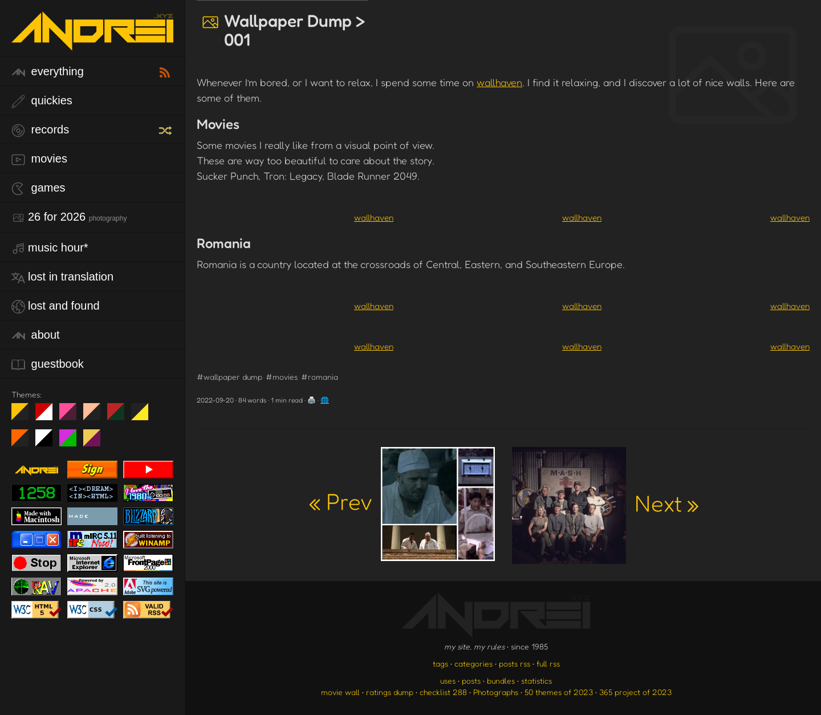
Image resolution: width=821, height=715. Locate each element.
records (40, 130)
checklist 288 (443, 692)
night (24, 416)
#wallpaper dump (229, 376)
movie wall (340, 692)
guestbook (47, 365)
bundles (501, 680)
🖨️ (311, 400)
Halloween (24, 442)
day (48, 416)
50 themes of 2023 (559, 692)
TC (96, 442)
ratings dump (389, 692)
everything (47, 72)
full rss (548, 663)
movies (39, 159)
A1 (72, 442)
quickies (41, 101)
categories (473, 663)
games (38, 188)
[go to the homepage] (92, 43)
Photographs (495, 692)
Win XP (163, 411)
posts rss (514, 663)
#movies (282, 376)
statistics (536, 680)
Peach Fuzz (96, 416)
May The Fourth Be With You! (144, 416)
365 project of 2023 (635, 692)
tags (440, 663)
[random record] (166, 129)
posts (471, 680)
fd (71, 416)
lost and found (55, 306)
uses (448, 680)
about (35, 335)
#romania (319, 376)
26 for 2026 (69, 217)
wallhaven (499, 82)
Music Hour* (49, 248)
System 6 (48, 442)
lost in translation (62, 277)
